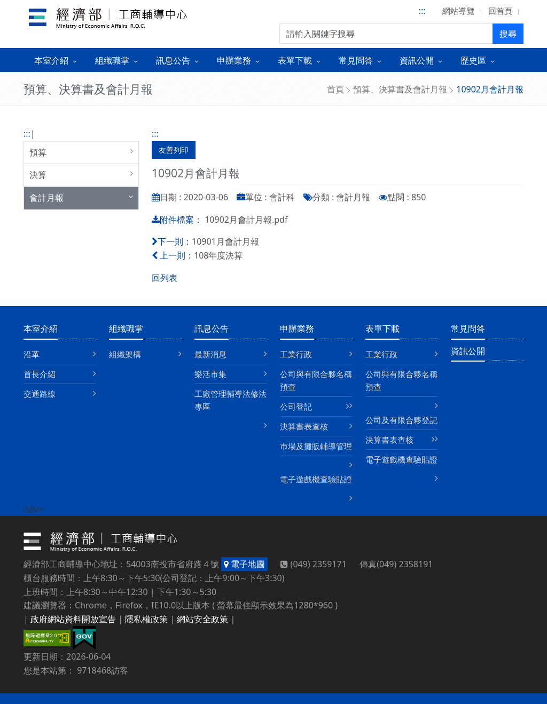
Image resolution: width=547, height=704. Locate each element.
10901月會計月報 (225, 241)
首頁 (335, 89)
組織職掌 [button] (112, 60)
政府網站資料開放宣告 (73, 619)
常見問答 (468, 328)
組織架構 (125, 354)
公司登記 (296, 406)
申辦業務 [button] (234, 60)
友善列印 (174, 150)
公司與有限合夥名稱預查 (316, 380)
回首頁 (500, 10)
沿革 (32, 354)
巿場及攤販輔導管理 (316, 446)
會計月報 (46, 198)
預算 (37, 152)
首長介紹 (40, 374)
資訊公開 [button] (417, 60)
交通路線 (40, 393)
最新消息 (210, 354)
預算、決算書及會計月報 (400, 89)
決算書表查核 (304, 426)
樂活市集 (210, 374)
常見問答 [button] (356, 60)
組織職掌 (126, 328)
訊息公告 (211, 328)
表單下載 (382, 328)
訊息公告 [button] (173, 60)
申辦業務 (297, 328)
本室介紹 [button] (51, 60)
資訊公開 (468, 351)
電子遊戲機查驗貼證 (316, 479)
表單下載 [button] (295, 60)
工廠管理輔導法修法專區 (230, 400)
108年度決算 (218, 255)
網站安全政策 (202, 619)
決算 (37, 175)
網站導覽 (458, 10)
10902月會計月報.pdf (246, 219)
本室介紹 (41, 328)
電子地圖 (244, 564)
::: (422, 11)
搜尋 (508, 34)
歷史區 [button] (473, 60)
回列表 (164, 278)
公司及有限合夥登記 (401, 419)
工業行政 (296, 354)
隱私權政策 (146, 619)
